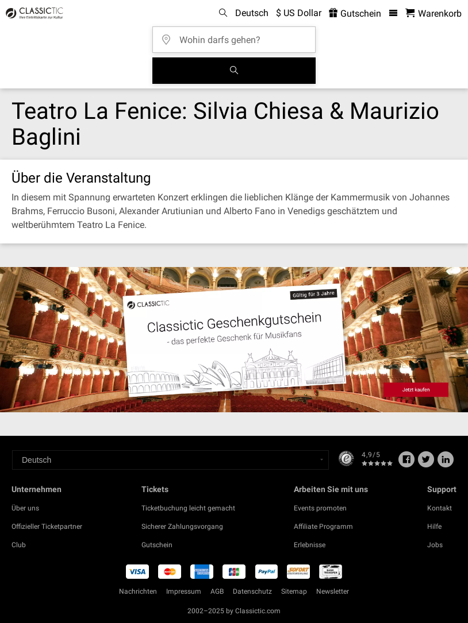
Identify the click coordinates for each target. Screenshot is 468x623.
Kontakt (439, 508)
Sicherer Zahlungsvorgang (182, 527)
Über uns (25, 508)
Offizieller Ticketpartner (46, 527)
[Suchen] (234, 70)
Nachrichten (138, 591)
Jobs (435, 545)
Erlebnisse (309, 545)
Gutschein (156, 545)
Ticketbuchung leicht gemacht (188, 508)
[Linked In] (445, 463)
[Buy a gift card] (234, 339)
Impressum (183, 591)
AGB (217, 591)
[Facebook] (406, 463)
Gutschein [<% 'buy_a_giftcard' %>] (355, 13)
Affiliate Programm (323, 527)
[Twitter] (426, 463)
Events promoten (320, 508)
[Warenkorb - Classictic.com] (433, 13)
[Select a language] (170, 460)
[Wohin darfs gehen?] (237, 36)
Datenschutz (252, 591)
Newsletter (332, 591)
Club (18, 545)
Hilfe (434, 527)
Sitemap (294, 591)
